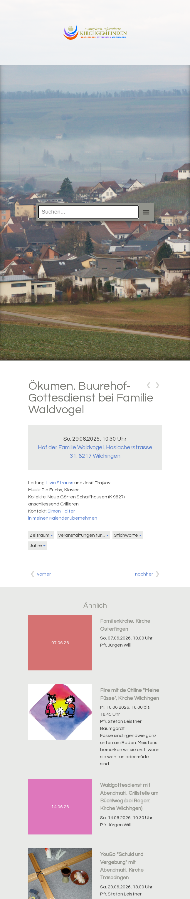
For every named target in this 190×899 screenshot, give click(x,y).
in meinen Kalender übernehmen (62, 518)
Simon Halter (61, 511)
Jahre (36, 545)
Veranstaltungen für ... (81, 535)
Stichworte (126, 535)
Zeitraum (39, 535)
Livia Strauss (59, 482)
